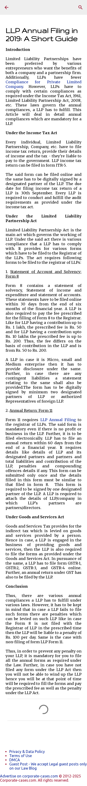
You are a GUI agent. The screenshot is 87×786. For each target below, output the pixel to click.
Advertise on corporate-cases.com (29, 776)
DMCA (14, 760)
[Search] (80, 7)
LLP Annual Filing (58, 419)
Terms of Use (20, 756)
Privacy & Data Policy (27, 751)
